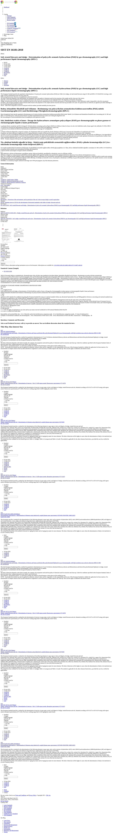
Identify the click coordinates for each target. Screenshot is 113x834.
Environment (7, 829)
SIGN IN (3, 44)
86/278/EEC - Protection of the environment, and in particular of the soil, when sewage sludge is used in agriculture (30, 199)
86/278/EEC (7, 72)
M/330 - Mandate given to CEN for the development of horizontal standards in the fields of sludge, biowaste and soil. (30, 202)
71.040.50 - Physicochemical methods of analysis (13, 182)
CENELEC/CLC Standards (11, 813)
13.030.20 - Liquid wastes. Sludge (9, 179)
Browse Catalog (8, 806)
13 (54, 265)
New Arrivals (7, 822)
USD (4, 39)
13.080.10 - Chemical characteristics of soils (12, 181)
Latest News (7, 820)
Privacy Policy (32, 795)
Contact (6, 792)
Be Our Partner (4, 801)
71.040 (75, 265)
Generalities (7, 823)
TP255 (5, 469)
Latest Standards (8, 805)
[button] (2, 78)
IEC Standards (7, 811)
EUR (2, 39)
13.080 (65, 265)
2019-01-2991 (7, 466)
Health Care (7, 827)
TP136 (5, 415)
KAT (5, 75)
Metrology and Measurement (11, 830)
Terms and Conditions (20, 795)
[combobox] (56, 262)
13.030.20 (6, 68)
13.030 (57, 265)
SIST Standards (8, 808)
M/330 (5, 74)
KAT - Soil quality (5, 185)
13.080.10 (6, 69)
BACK (5, 62)
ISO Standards (7, 809)
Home (5, 789)
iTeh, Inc (48, 795)
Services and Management (10, 825)
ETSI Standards (8, 815)
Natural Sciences (8, 826)
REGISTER (9, 44)
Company (6, 791)
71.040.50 (6, 71)
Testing (6, 832)
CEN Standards (8, 812)
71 (73, 265)
